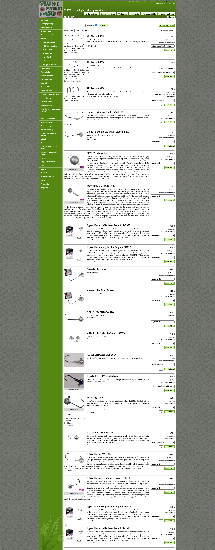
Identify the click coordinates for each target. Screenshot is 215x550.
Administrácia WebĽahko (134, 2)
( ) (92, 25)
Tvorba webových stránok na (153, 2)
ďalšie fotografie (74, 169)
